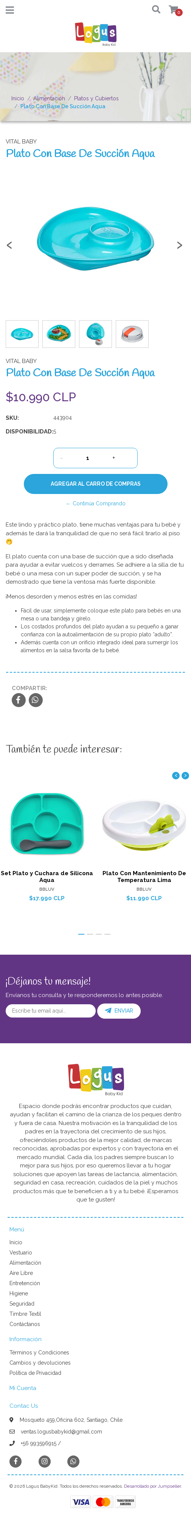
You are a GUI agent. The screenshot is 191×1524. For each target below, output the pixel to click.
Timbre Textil (25, 1314)
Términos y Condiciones (39, 1352)
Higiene (18, 1293)
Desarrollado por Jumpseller (152, 1486)
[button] (151, 10)
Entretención (24, 1283)
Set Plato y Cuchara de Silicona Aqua (47, 877)
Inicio (17, 98)
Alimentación (49, 98)
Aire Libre (21, 1273)
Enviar (119, 1010)
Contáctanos (24, 1324)
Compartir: (29, 688)
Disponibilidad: (27, 431)
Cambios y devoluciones (40, 1363)
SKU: (12, 418)
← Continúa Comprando (96, 503)
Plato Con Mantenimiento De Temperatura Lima (144, 877)
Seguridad (21, 1304)
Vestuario (20, 1253)
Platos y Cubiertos (96, 98)
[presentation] (9, 248)
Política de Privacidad (35, 1373)
